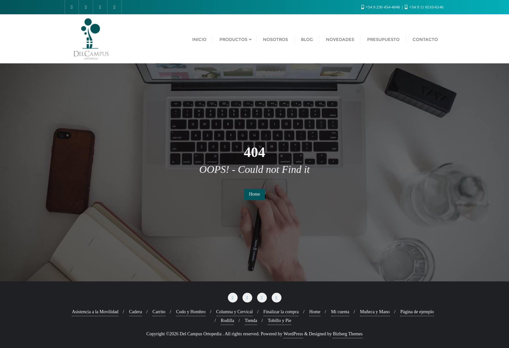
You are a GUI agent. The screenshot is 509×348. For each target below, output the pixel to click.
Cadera (135, 311)
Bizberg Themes (348, 333)
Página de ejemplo (417, 311)
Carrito (159, 311)
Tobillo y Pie (279, 320)
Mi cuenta (340, 311)
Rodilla (227, 320)
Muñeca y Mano (375, 311)
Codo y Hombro (190, 311)
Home (254, 194)
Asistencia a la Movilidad (95, 311)
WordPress (293, 333)
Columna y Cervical (234, 311)
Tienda (251, 320)
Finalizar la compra (281, 311)
